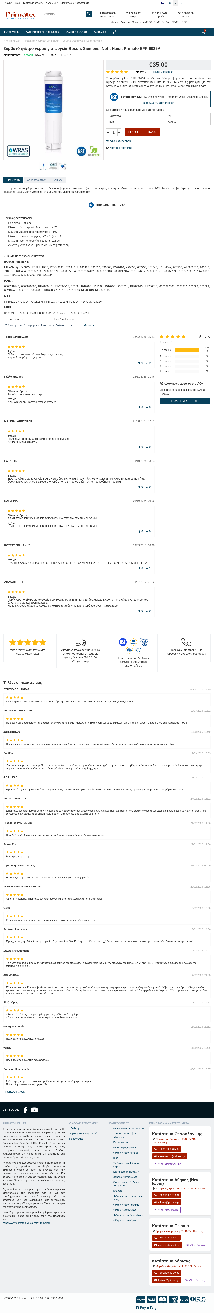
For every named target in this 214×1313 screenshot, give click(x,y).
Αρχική (8, 2)
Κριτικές (57, 180)
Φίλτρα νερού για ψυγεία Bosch (81, 40)
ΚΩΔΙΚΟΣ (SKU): (45, 55)
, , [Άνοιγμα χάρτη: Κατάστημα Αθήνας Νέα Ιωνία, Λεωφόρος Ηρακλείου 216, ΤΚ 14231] (181, 1188)
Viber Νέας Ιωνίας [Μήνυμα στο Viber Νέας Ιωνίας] (166, 1209)
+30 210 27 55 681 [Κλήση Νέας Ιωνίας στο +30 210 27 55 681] (166, 1195)
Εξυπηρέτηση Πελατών (126, 1171)
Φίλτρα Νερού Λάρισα (125, 1220)
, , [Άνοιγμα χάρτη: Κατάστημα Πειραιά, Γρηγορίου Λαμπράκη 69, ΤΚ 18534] (179, 1231)
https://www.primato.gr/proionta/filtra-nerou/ (26, 1222)
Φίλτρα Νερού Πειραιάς (126, 1204)
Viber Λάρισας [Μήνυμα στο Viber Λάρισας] (195, 1280)
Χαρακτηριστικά (36, 180)
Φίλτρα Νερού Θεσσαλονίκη (128, 1215)
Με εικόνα (89, 325)
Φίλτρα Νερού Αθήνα (124, 1209)
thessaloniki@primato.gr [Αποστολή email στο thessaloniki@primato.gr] (169, 1156)
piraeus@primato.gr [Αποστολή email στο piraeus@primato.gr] (167, 1245)
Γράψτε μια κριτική (162, 71)
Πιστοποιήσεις (121, 1142)
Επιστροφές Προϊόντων (126, 1147)
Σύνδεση (74, 1128)
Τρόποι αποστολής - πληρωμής (40, 2)
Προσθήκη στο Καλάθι (142, 132)
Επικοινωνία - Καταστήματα (128, 1128)
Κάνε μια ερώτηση (118, 141)
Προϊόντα (29, 40)
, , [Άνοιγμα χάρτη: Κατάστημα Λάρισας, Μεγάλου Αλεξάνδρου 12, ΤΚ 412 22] (179, 1266)
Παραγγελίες (76, 1138)
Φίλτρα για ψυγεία (48, 40)
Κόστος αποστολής (121, 147)
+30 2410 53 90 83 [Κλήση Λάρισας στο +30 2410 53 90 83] (166, 1272)
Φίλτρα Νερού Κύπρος (125, 1152)
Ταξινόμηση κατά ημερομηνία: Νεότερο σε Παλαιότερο (38, 325)
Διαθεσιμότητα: (12, 55)
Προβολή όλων (14, 1091)
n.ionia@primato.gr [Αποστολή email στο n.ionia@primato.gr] (167, 1202)
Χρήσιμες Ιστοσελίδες (125, 1176)
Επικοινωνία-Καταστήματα (75, 2)
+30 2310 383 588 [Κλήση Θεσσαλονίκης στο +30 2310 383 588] (166, 1148)
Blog (17, 2)
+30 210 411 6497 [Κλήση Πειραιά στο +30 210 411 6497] (166, 1237)
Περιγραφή (13, 180)
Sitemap (117, 1190)
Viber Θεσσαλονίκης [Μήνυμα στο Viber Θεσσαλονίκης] (167, 1163)
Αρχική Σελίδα (12, 40)
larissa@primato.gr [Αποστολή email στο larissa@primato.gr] (166, 1280)
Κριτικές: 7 (140, 72)
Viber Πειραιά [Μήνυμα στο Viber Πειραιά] (195, 1245)
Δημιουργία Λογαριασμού (83, 1133)
